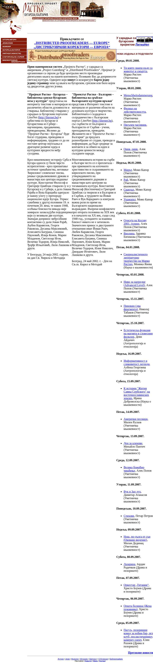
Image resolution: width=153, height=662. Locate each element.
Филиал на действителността (135, 110)
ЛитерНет (142, 44)
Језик (67, 659)
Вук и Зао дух (132, 491)
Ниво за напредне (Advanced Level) (135, 283)
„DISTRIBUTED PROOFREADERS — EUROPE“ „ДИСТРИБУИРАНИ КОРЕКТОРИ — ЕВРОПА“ (72, 45)
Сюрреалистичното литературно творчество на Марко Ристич (137, 259)
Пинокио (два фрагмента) (132, 307)
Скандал (129, 189)
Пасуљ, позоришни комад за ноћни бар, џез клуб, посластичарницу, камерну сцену (138, 634)
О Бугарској (103, 659)
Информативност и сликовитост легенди (137, 362)
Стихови (129, 515)
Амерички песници (136, 419)
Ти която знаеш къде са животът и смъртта (138, 69)
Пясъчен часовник (135, 124)
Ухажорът (129, 199)
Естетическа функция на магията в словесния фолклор (138, 333)
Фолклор (75, 659)
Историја (84, 659)
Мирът (128, 169)
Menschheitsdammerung (138, 95)
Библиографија (116, 659)
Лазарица (129, 564)
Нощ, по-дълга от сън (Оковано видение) (137, 538)
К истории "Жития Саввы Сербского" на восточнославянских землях (137, 393)
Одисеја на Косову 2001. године (135, 222)
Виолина (129, 233)
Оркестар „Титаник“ (136, 584)
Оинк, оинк (131, 149)
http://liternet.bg (48, 117)
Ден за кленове (133, 443)
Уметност (93, 659)
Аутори (61, 659)
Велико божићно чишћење (134, 469)
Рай (126, 179)
